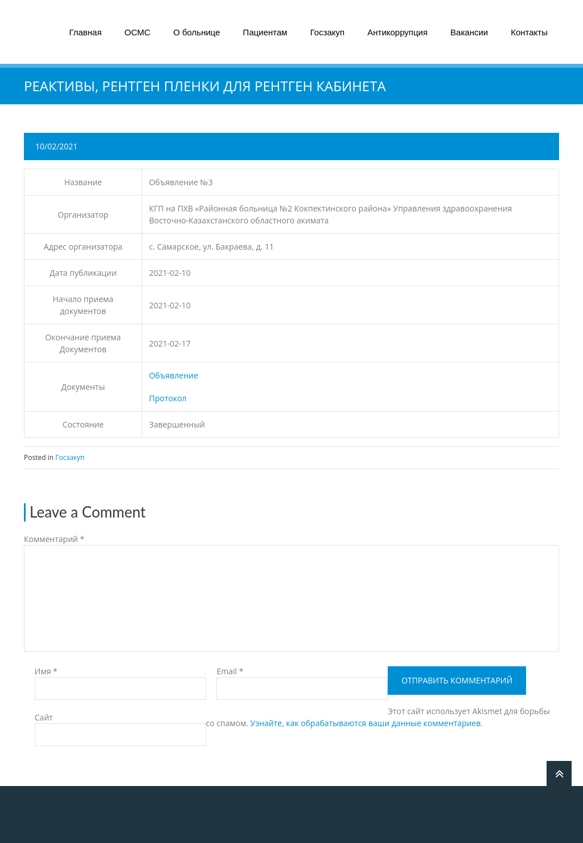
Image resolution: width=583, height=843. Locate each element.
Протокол (168, 398)
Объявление (173, 375)
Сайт (44, 717)
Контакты (529, 32)
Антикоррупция (397, 32)
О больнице (196, 32)
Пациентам (265, 32)
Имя (46, 671)
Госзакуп (327, 32)
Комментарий (54, 539)
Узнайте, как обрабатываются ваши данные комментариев (366, 723)
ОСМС (138, 32)
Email (229, 671)
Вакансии (469, 32)
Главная (85, 32)
